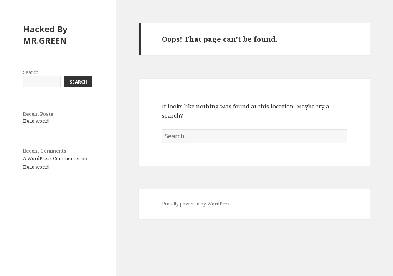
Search (30, 72)
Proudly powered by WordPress (197, 203)
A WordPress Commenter (51, 158)
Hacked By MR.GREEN (45, 34)
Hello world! (36, 121)
